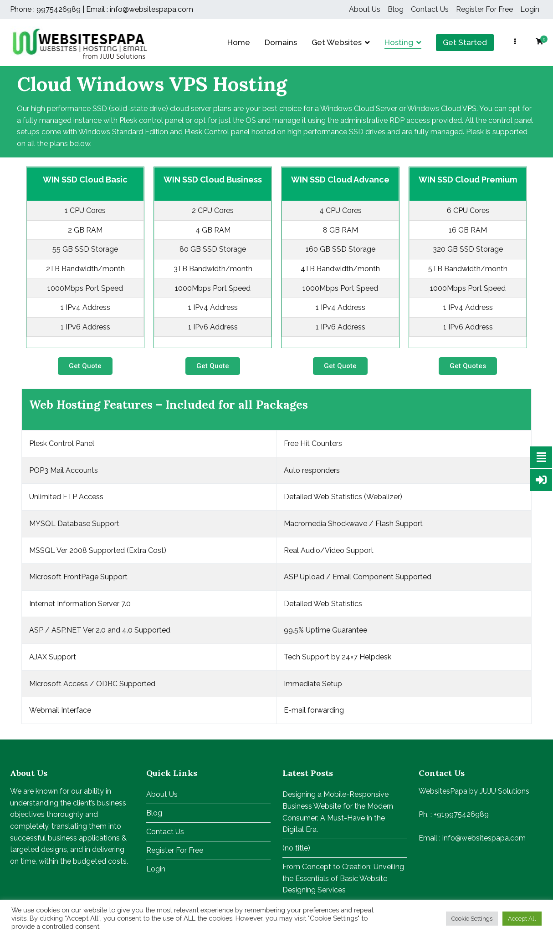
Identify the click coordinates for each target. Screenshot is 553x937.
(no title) (296, 848)
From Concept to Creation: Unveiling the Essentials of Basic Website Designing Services (343, 878)
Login (529, 9)
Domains (281, 42)
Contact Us (430, 9)
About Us (364, 9)
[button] (85, 366)
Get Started (465, 42)
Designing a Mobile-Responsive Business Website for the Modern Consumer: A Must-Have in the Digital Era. (337, 812)
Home (238, 42)
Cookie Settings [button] (471, 918)
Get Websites (337, 42)
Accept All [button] (522, 918)
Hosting (398, 42)
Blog (396, 9)
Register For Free (484, 9)
